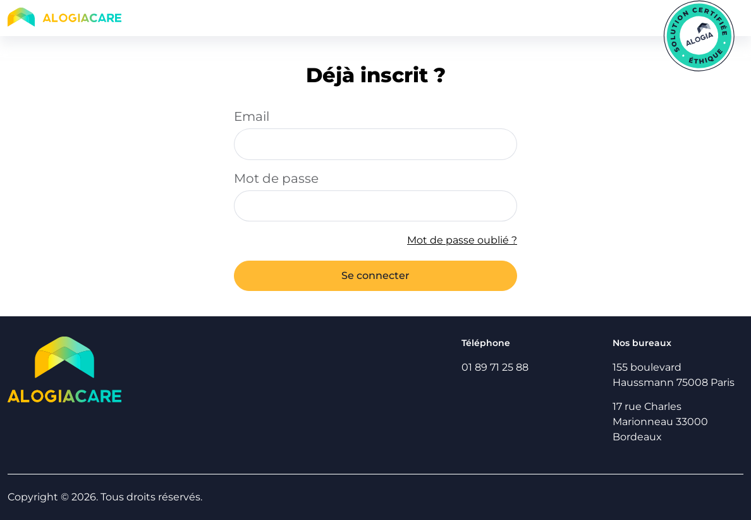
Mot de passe (276, 178)
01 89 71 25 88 (494, 367)
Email (251, 116)
